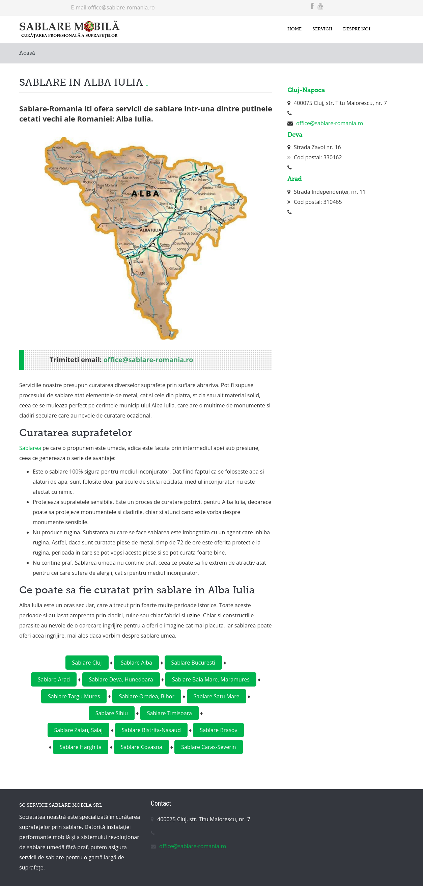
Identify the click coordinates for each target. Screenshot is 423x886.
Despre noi (355, 29)
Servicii (319, 29)
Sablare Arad (54, 679)
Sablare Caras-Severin (208, 747)
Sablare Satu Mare (216, 696)
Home (289, 29)
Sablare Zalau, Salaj (78, 730)
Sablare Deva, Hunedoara (121, 679)
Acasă (27, 53)
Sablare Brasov (218, 730)
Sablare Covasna (141, 747)
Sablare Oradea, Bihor (146, 696)
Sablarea (30, 448)
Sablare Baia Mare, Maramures (211, 679)
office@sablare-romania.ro (121, 7)
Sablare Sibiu (111, 713)
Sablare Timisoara (169, 713)
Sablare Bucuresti (193, 662)
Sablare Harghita (81, 747)
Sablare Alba (136, 662)
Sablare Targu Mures (74, 696)
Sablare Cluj (87, 662)
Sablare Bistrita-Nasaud (151, 730)
